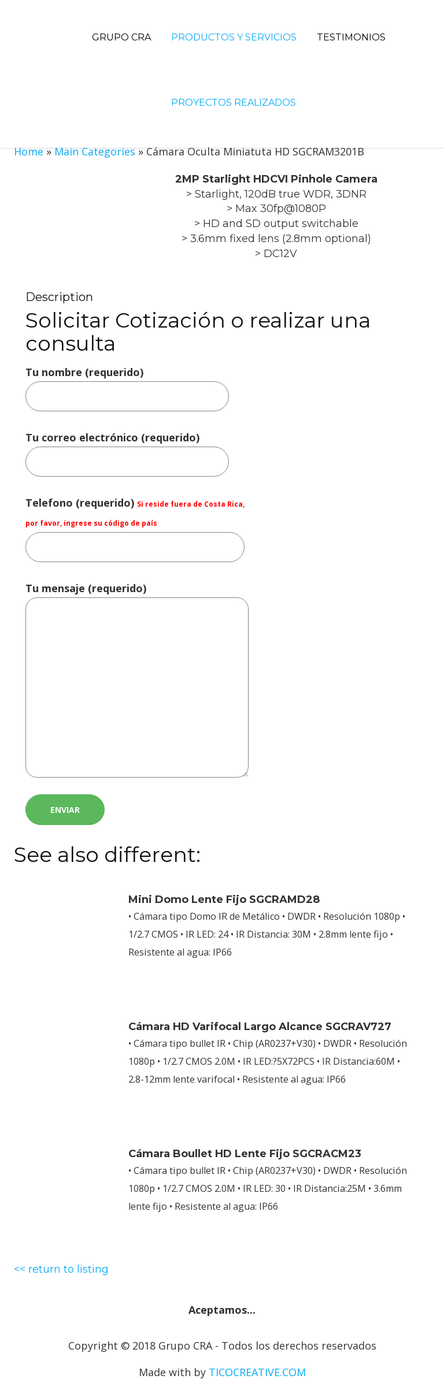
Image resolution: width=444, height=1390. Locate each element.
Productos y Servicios (234, 37)
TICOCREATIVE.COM (257, 1372)
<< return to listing (61, 1269)
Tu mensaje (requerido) (137, 681)
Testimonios (351, 37)
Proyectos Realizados (233, 102)
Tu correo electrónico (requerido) (127, 449)
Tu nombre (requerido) (127, 384)
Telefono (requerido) (135, 524)
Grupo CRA (121, 37)
